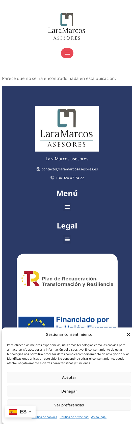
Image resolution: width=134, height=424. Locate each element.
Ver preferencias (69, 404)
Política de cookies (44, 417)
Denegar (69, 391)
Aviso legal (98, 417)
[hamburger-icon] (67, 53)
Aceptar (69, 377)
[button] (128, 334)
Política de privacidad (74, 417)
